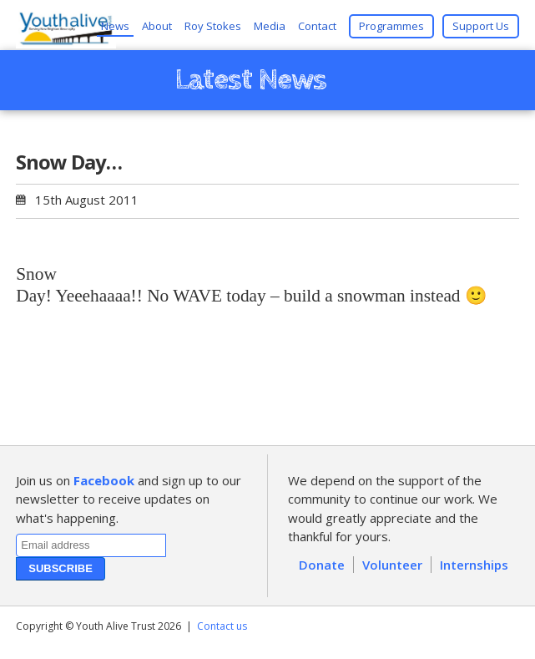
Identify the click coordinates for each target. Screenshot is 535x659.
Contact (317, 25)
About (157, 25)
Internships (474, 564)
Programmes (391, 25)
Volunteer (392, 564)
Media (269, 25)
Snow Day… (69, 161)
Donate (322, 564)
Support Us (480, 25)
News (115, 25)
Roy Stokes (212, 25)
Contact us (222, 626)
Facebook (103, 480)
